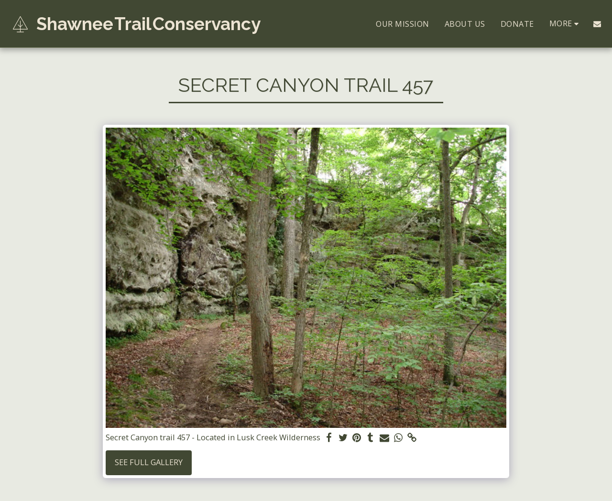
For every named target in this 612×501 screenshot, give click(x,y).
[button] (597, 24)
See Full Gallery (149, 462)
